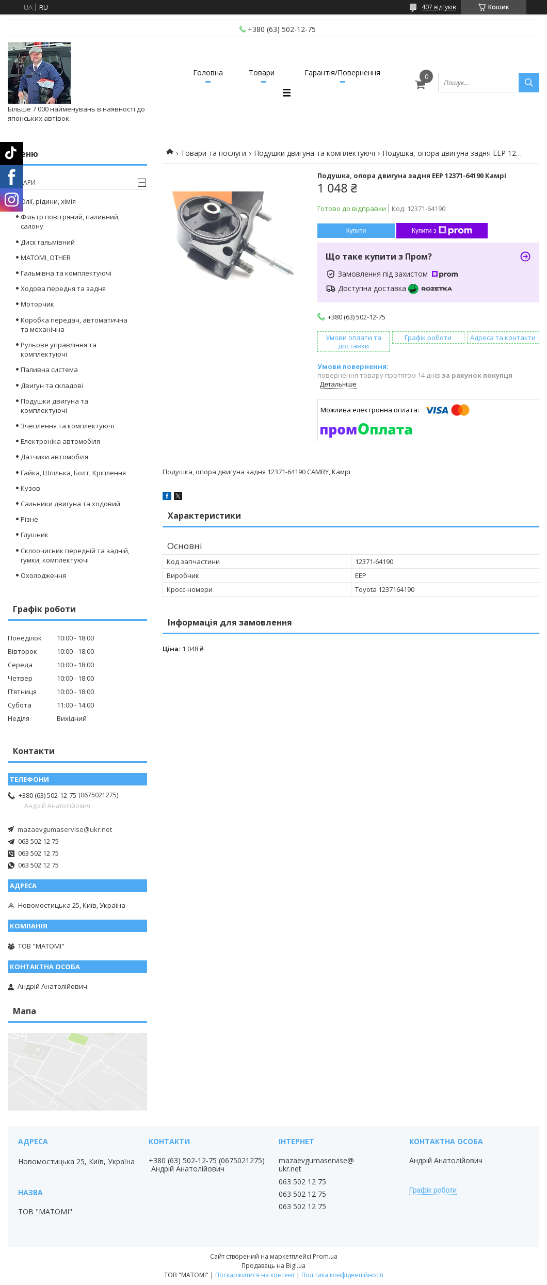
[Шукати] (529, 82)
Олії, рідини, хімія (48, 201)
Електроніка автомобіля (60, 441)
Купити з (442, 230)
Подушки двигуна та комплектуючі (314, 153)
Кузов (30, 488)
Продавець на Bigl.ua (273, 1265)
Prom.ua (325, 1256)
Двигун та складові (52, 385)
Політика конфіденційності (342, 1275)
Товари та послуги (213, 153)
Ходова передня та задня (63, 288)
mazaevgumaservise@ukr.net (65, 829)
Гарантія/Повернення (342, 72)
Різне (29, 519)
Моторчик (37, 304)
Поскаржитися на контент (255, 1275)
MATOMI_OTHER (46, 257)
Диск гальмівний (48, 242)
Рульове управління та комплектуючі (58, 349)
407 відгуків (439, 7)
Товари (262, 72)
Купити (356, 230)
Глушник (35, 534)
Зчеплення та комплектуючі (67, 425)
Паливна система (49, 369)
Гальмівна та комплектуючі (66, 273)
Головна (208, 72)
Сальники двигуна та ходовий (70, 503)
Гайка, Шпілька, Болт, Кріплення (73, 472)
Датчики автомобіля (54, 456)
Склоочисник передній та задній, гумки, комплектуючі (75, 555)
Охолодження (43, 575)
